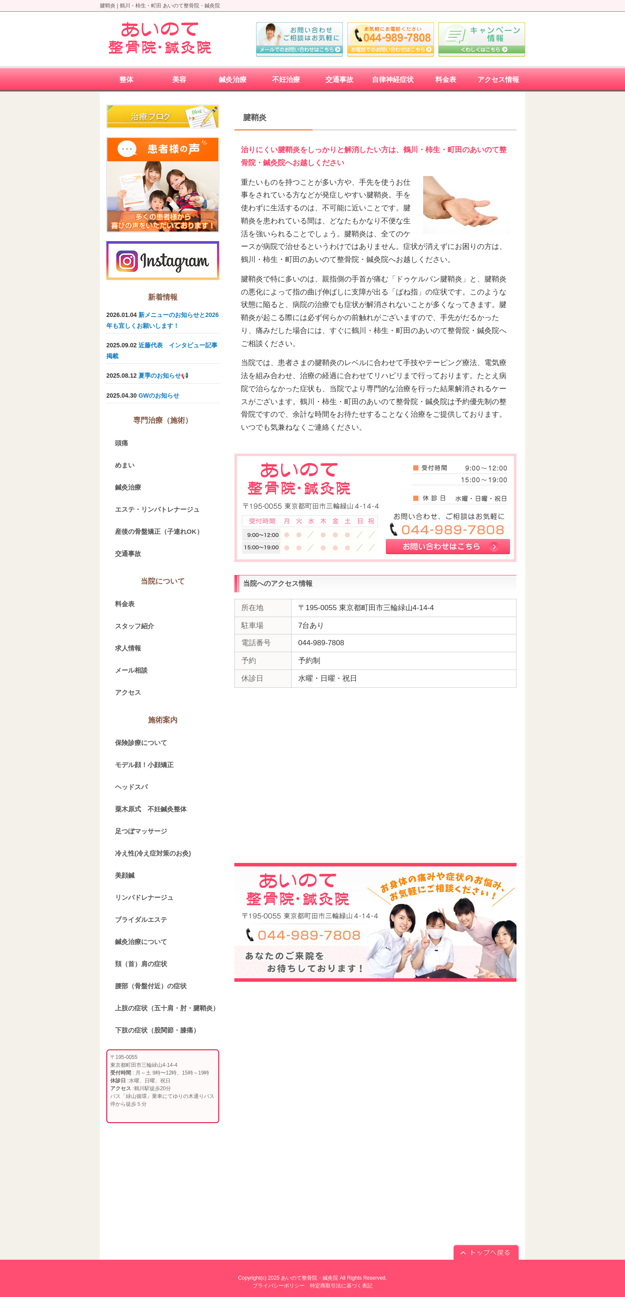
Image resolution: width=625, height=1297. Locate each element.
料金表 (125, 604)
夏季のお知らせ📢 (163, 375)
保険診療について (141, 742)
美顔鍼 (125, 875)
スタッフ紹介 (134, 626)
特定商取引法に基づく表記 (341, 1286)
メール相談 (131, 670)
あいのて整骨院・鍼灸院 (309, 1278)
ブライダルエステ (141, 919)
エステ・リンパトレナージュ (157, 509)
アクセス (128, 692)
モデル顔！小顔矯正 (144, 764)
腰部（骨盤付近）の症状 (151, 986)
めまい (125, 465)
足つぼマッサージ (141, 831)
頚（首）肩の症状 (141, 963)
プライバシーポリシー (279, 1286)
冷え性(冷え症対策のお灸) (153, 853)
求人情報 (128, 648)
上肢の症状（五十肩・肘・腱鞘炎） (167, 1008)
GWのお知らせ (158, 395)
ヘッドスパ (131, 787)
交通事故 (128, 553)
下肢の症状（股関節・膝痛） (157, 1030)
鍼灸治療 (128, 487)
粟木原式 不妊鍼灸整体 (151, 809)
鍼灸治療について (141, 941)
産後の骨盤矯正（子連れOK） (159, 531)
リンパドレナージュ (144, 897)
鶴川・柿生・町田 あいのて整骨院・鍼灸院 (170, 6)
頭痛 (121, 443)
